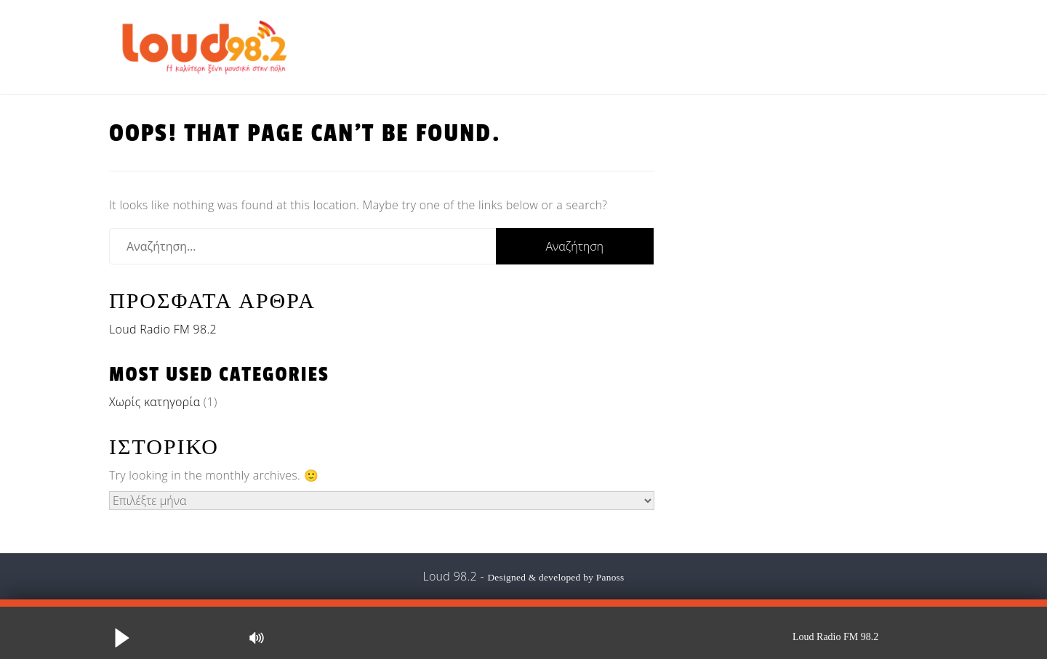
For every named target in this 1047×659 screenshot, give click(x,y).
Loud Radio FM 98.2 (163, 329)
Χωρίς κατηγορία (154, 402)
